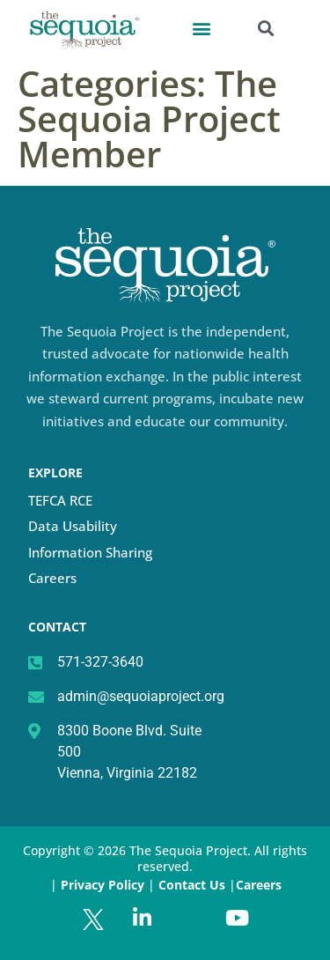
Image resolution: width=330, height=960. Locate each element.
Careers (52, 578)
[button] (201, 27)
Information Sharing (90, 552)
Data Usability (72, 526)
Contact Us (193, 884)
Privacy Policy (102, 884)
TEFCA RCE (60, 500)
